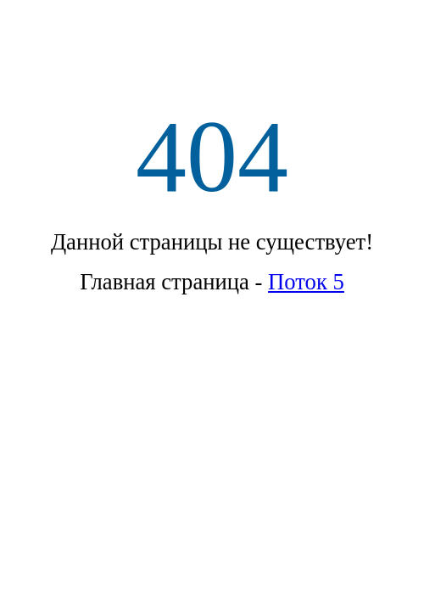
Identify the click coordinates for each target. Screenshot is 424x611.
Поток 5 (306, 281)
